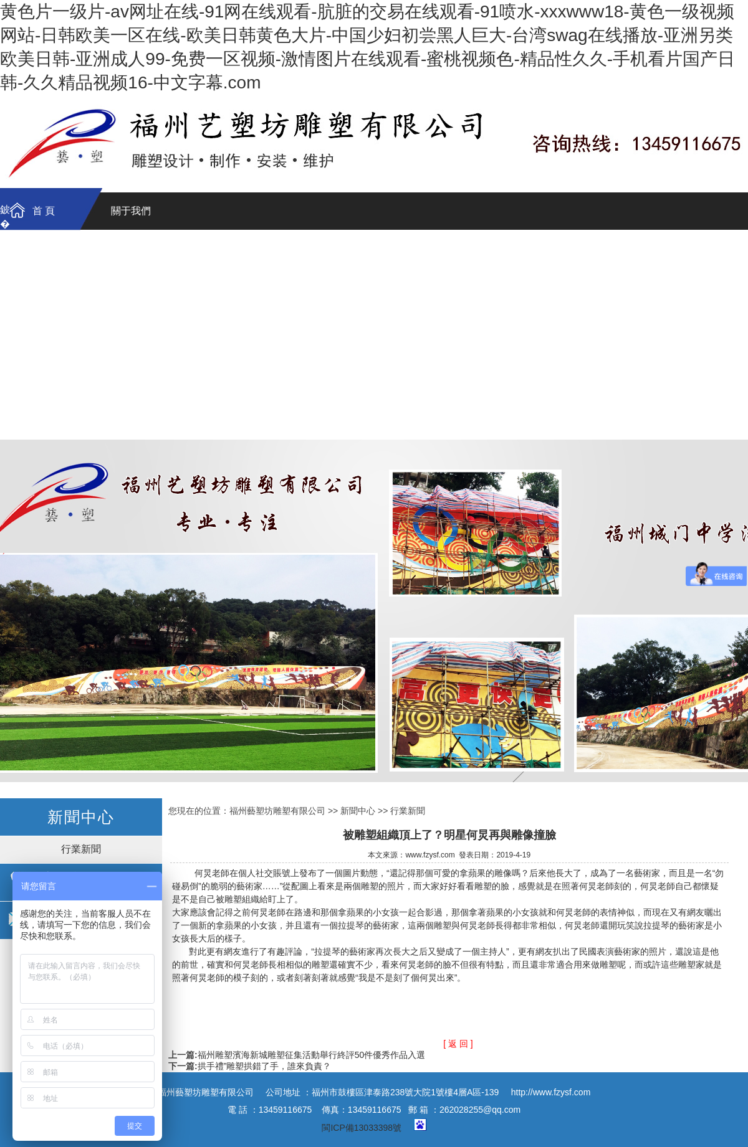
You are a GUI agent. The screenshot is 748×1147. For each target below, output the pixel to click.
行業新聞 (81, 849)
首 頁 (43, 210)
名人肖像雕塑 (480, 336)
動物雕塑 (654, 336)
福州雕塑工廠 (374, 611)
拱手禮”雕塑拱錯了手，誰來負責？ (265, 1066)
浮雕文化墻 (393, 336)
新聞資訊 (131, 419)
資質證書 (305, 252)
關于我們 (131, 210)
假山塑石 (218, 377)
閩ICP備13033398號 (361, 1128)
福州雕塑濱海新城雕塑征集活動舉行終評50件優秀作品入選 (312, 1055)
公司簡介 (131, 252)
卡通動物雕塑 (567, 336)
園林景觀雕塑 (305, 336)
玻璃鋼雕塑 (131, 336)
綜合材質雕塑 (305, 377)
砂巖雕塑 (44, 377)
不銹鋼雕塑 (218, 336)
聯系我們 (218, 252)
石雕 (131, 377)
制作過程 (393, 252)
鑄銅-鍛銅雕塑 (43, 336)
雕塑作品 (44, 294)
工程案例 (44, 419)
